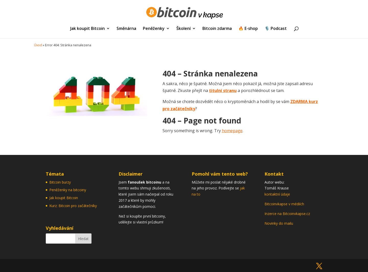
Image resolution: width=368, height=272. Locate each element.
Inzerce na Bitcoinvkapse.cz (287, 213)
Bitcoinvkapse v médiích (284, 203)
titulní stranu (223, 90)
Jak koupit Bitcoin (87, 29)
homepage (232, 130)
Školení (183, 29)
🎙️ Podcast (275, 29)
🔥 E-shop (248, 29)
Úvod (38, 45)
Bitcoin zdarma (217, 29)
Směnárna (126, 29)
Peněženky (154, 29)
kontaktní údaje (277, 194)
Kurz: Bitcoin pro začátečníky (73, 205)
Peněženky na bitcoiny (67, 189)
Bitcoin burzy (60, 182)
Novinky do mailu (278, 223)
